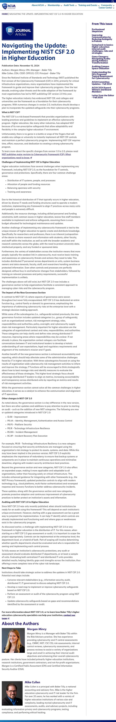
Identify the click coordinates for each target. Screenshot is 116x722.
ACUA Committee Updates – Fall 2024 (102, 85)
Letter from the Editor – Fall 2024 (103, 99)
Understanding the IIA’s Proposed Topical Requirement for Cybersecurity (102, 77)
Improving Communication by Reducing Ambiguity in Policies (102, 40)
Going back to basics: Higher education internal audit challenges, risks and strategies (102, 51)
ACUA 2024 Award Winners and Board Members (101, 92)
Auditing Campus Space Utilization (100, 70)
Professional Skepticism (98, 32)
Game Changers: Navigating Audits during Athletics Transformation (101, 62)
